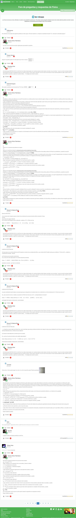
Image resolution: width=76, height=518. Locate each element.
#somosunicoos (31, 1)
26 (27, 503)
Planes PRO (3, 514)
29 (35, 503)
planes (20, 1)
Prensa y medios (4, 515)
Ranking (28, 511)
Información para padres (6, 511)
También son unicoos (5, 513)
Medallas (28, 509)
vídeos (13, 1)
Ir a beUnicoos (38, 25)
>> (50, 503)
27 (30, 503)
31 (40, 503)
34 (48, 503)
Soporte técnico (29, 515)
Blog (2, 510)
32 (43, 503)
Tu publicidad (29, 513)
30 (38, 503)
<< (25, 503)
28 (32, 503)
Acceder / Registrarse (70, 1)
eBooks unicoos (29, 514)
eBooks (25, 1)
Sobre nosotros (4, 509)
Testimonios (28, 510)
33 (45, 503)
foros (17, 1)
